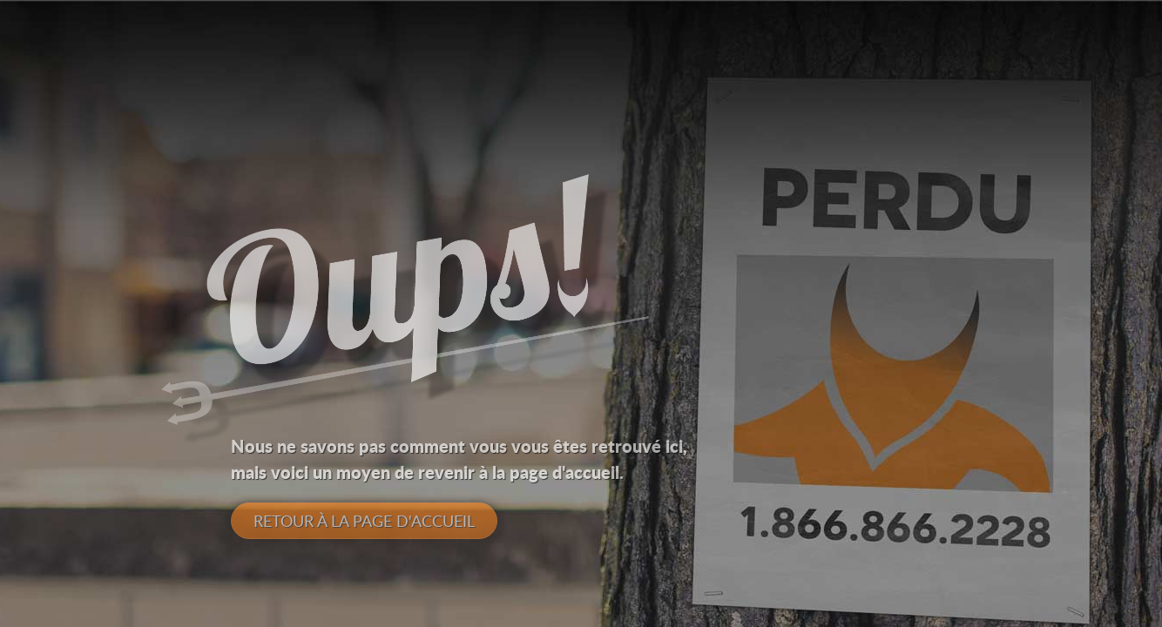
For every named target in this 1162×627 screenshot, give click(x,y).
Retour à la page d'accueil (364, 520)
